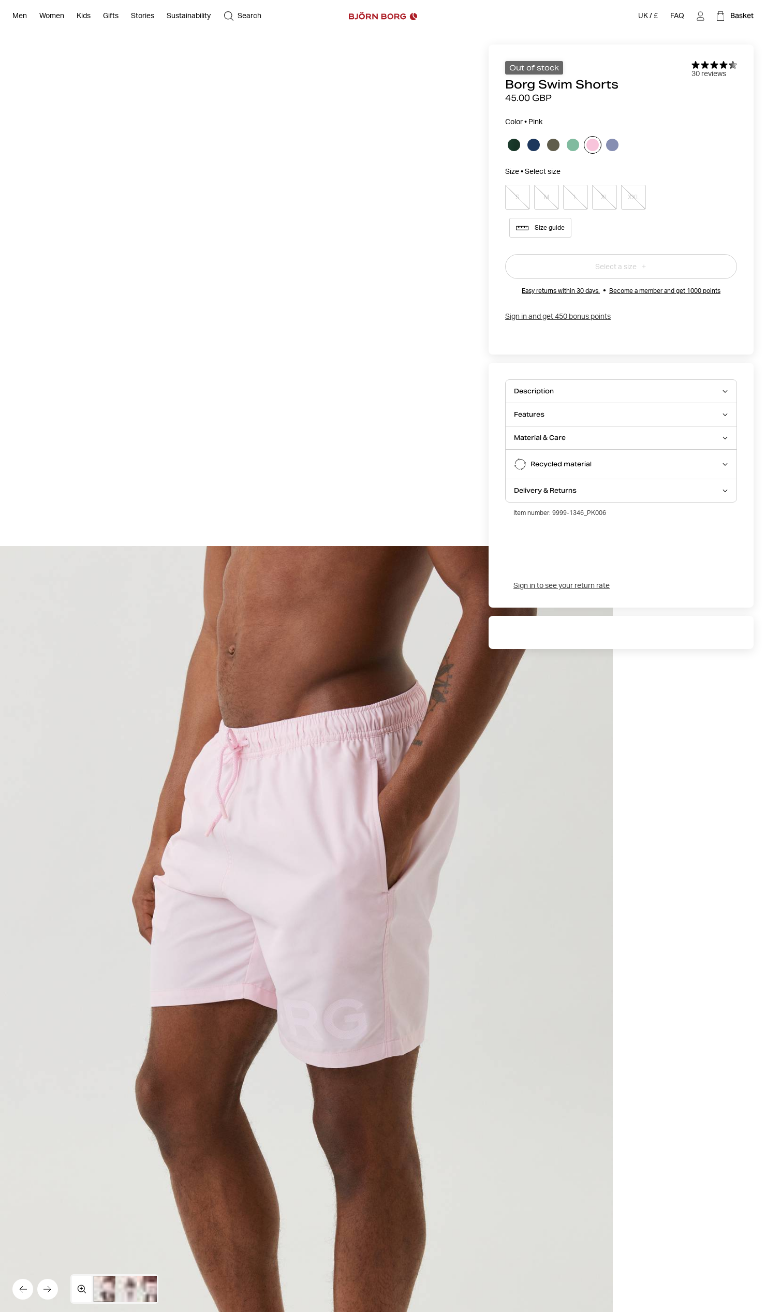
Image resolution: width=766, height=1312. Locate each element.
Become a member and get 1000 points (664, 290)
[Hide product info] (306, 929)
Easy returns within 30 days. (561, 290)
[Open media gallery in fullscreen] (82, 1289)
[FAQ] (677, 16)
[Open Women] (51, 16)
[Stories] (142, 16)
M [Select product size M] (546, 197)
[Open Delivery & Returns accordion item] (621, 490)
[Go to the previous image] (22, 1289)
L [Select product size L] (575, 197)
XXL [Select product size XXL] (633, 197)
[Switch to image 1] (109, 1289)
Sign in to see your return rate (561, 585)
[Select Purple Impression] (612, 145)
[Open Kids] (83, 16)
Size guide (540, 228)
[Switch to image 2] (130, 1289)
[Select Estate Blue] (533, 145)
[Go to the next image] (47, 1289)
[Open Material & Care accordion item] (621, 437)
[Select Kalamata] (553, 145)
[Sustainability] (188, 16)
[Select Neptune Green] (573, 145)
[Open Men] (19, 16)
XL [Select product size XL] (604, 197)
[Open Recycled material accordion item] (621, 464)
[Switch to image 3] (152, 1289)
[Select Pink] (592, 145)
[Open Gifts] (111, 16)
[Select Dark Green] (514, 145)
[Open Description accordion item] (621, 391)
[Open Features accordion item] (621, 414)
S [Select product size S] (517, 197)
